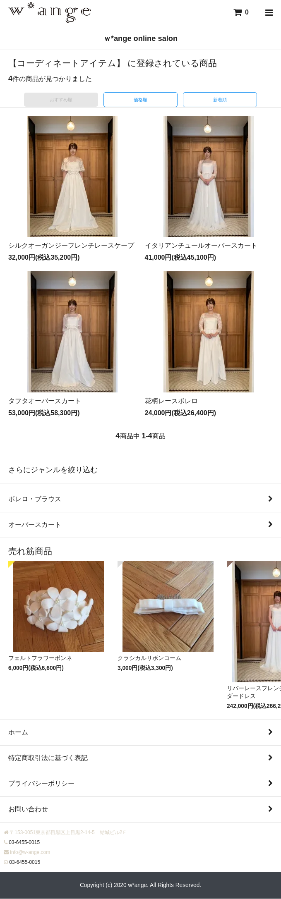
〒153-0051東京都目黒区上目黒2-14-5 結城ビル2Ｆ (68, 832)
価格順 (140, 99)
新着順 (220, 99)
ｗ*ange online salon (140, 38)
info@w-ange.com (30, 852)
